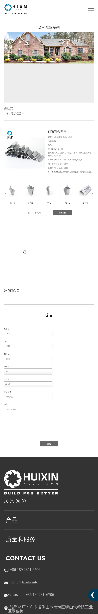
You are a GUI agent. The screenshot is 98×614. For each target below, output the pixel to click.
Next (92, 193)
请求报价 (62, 213)
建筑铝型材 (17, 113)
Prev (6, 193)
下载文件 (38, 213)
